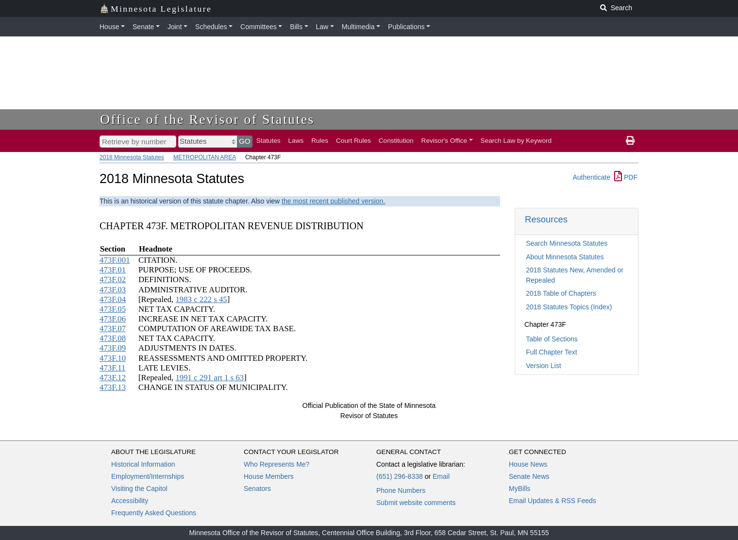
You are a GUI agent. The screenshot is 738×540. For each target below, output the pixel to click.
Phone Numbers (400, 490)
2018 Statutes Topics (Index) (569, 307)
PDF (625, 177)
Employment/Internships (147, 476)
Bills (296, 27)
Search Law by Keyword (516, 140)
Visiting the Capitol (139, 488)
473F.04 (113, 299)
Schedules (211, 27)
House (109, 27)
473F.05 (113, 309)
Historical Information (143, 464)
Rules (319, 140)
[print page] (630, 141)
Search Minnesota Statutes (566, 243)
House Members (269, 476)
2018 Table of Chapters (561, 293)
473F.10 (113, 358)
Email (441, 476)
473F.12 (113, 377)
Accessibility (129, 501)
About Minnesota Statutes (565, 257)
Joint (175, 27)
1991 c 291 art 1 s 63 (209, 377)
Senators (257, 488)
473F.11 (113, 367)
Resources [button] (546, 219)
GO (245, 141)
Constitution (396, 140)
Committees (258, 27)
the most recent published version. (333, 201)
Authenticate (591, 177)
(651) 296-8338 (399, 476)
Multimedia (358, 27)
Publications (406, 27)
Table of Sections (552, 339)
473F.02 (113, 279)
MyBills (519, 488)
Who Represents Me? (276, 464)
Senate (143, 27)
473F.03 (113, 289)
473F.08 (113, 338)
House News (528, 464)
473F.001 (115, 260)
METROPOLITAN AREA (204, 157)
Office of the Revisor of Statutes (207, 119)
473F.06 (113, 318)
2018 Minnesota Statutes (132, 157)
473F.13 (113, 387)
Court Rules (353, 140)
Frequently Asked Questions (153, 513)
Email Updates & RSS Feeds (552, 501)
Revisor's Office (444, 140)
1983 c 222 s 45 (201, 299)
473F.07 (113, 328)
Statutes (268, 140)
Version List (543, 366)
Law (322, 27)
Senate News (529, 476)
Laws (296, 140)
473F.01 (113, 269)
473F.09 (113, 348)
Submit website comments (415, 502)
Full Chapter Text (551, 352)
